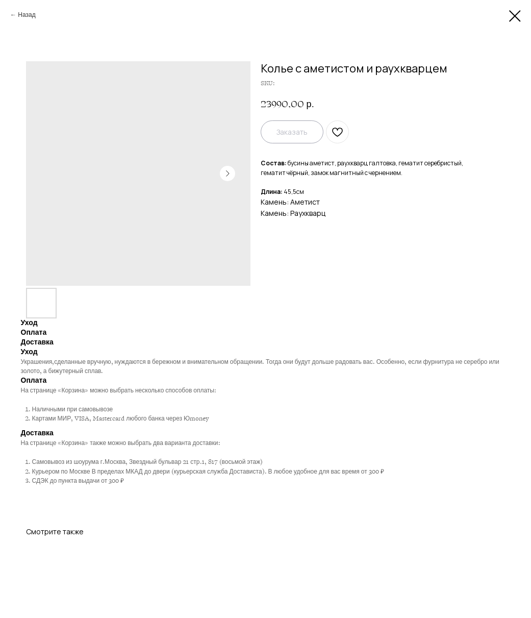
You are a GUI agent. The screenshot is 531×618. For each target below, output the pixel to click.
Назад (26, 14)
